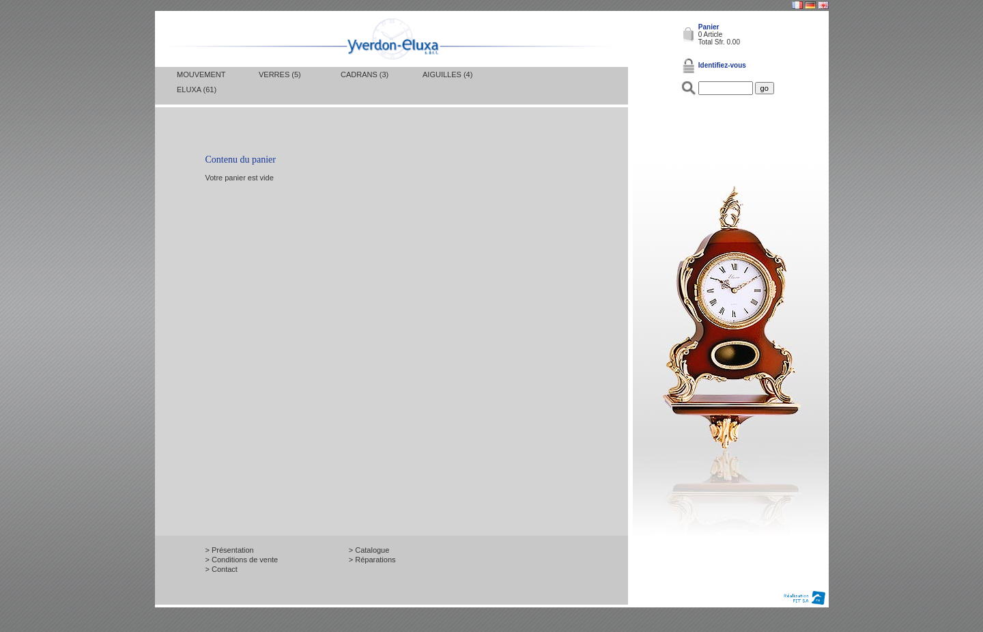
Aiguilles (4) (447, 74)
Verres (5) (280, 74)
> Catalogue (369, 550)
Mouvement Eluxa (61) (201, 82)
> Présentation (229, 550)
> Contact (221, 569)
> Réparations (372, 559)
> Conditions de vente (242, 559)
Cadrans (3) (364, 74)
